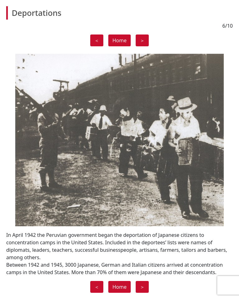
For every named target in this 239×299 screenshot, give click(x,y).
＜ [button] (96, 40)
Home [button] (119, 40)
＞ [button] (142, 40)
